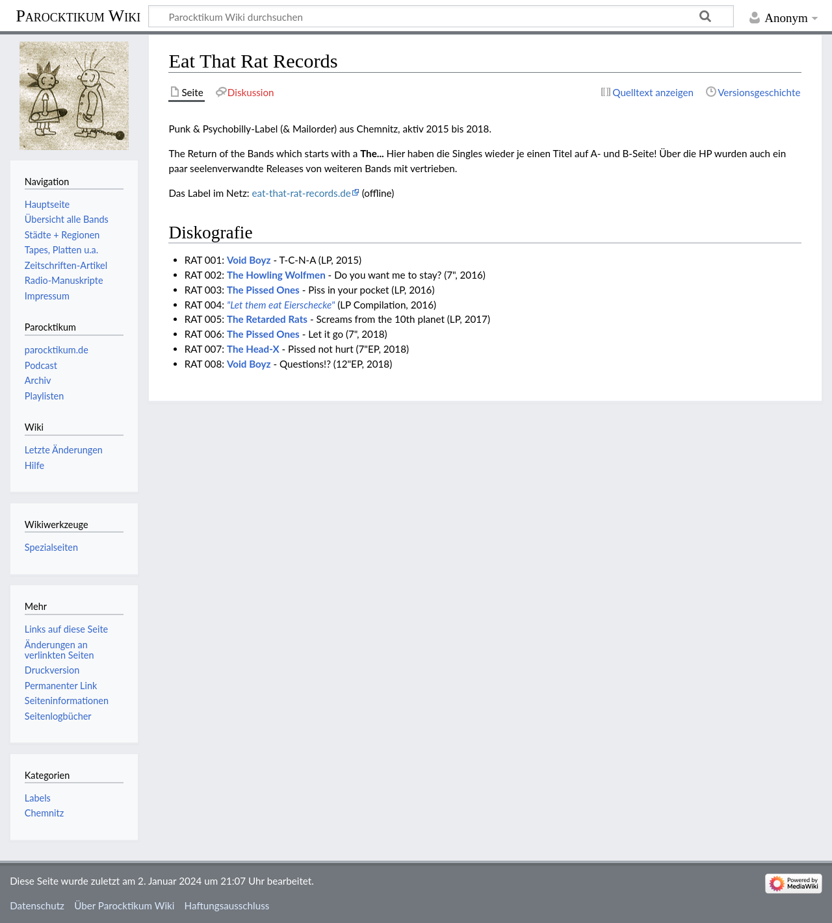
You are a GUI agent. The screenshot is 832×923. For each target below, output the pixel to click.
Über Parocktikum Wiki (124, 905)
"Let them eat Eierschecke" (281, 304)
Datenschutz (37, 905)
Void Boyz (249, 260)
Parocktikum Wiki (78, 14)
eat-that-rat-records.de (301, 193)
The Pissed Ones (263, 290)
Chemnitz (44, 812)
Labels (38, 797)
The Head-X (253, 349)
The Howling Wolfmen (276, 275)
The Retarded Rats (267, 319)
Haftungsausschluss (227, 905)
